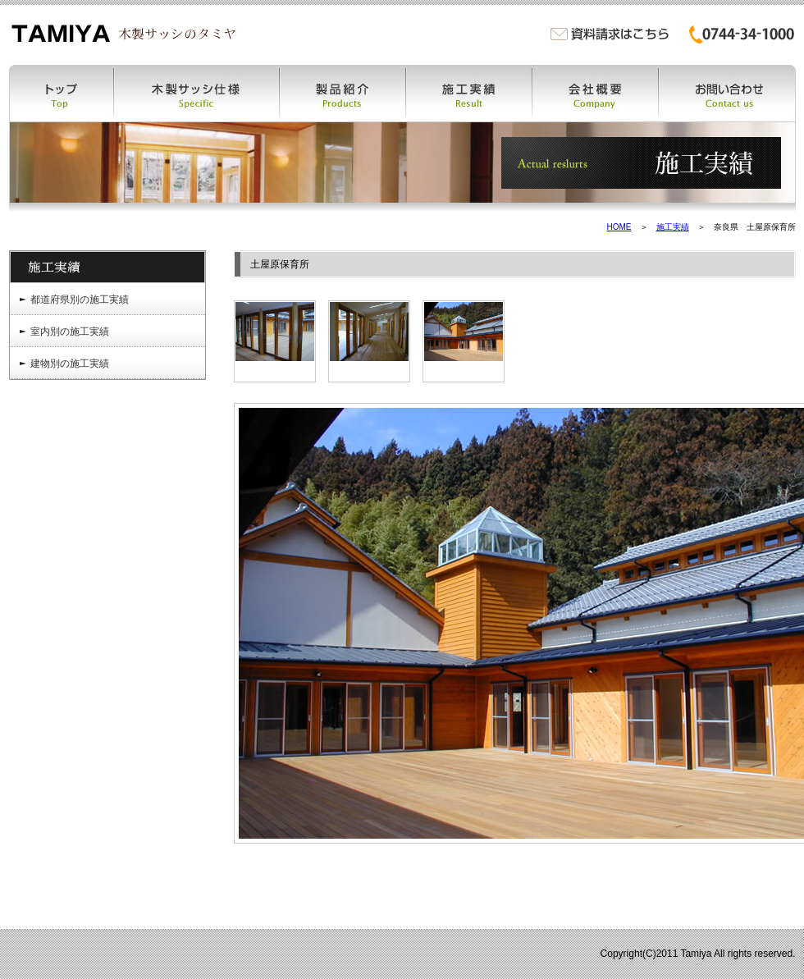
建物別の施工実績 (69, 363)
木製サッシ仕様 (197, 93)
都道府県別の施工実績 (79, 299)
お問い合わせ (727, 93)
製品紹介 (343, 93)
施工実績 (469, 93)
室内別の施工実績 (69, 331)
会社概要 (595, 93)
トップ (61, 93)
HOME (619, 226)
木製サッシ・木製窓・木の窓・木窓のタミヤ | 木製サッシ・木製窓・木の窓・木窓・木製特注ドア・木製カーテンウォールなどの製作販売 (123, 33)
